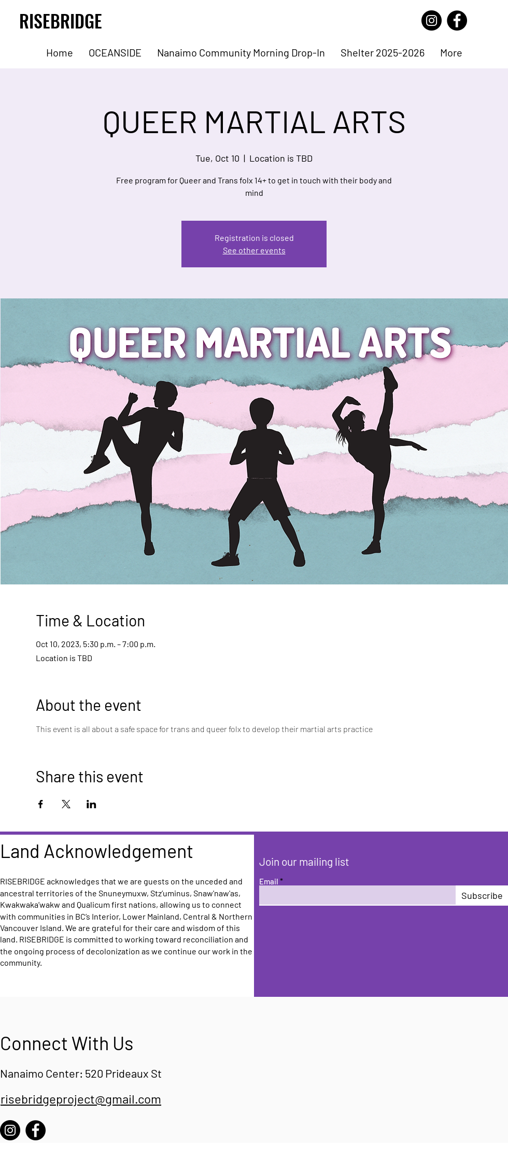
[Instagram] (431, 20)
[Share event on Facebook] (41, 804)
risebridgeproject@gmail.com (81, 1098)
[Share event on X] (66, 804)
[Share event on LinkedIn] (91, 804)
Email (268, 881)
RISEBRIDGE (60, 20)
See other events (254, 250)
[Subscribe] (482, 895)
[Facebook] (457, 20)
